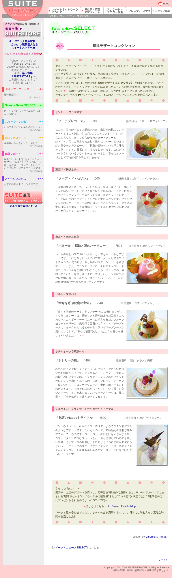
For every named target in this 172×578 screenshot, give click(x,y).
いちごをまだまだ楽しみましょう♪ (23, 127)
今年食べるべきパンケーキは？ (21, 143)
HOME (52, 16)
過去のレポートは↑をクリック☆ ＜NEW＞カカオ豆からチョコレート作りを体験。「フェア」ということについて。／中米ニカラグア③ (23, 163)
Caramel (150, 536)
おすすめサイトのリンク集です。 (22, 184)
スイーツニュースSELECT (74, 16)
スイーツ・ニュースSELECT (70, 547)
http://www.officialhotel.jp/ (121, 506)
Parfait (162, 536)
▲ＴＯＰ (163, 560)
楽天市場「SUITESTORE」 (22, 75)
